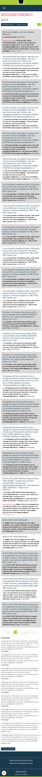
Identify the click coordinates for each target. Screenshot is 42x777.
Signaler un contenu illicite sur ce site (21, 763)
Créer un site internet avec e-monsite (21, 760)
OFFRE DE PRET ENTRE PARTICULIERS (15, 520)
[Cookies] (4, 773)
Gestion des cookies (21, 774)
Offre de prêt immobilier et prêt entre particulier (18, 32)
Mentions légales (21, 771)
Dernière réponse (8, 41)
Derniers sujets (21, 24)
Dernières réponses (8, 24)
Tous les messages (8, 749)
